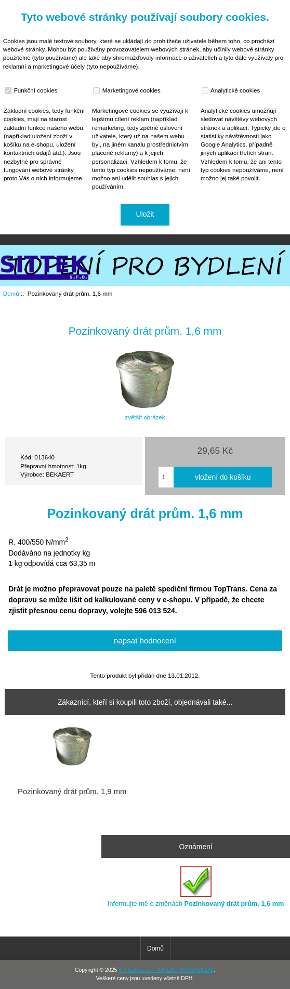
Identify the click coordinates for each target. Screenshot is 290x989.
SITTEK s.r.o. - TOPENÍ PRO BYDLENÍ (166, 970)
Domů (235, 7)
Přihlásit (271, 7)
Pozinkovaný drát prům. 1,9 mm (72, 791)
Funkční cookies (32, 90)
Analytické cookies (232, 90)
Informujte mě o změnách (196, 886)
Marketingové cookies (128, 90)
